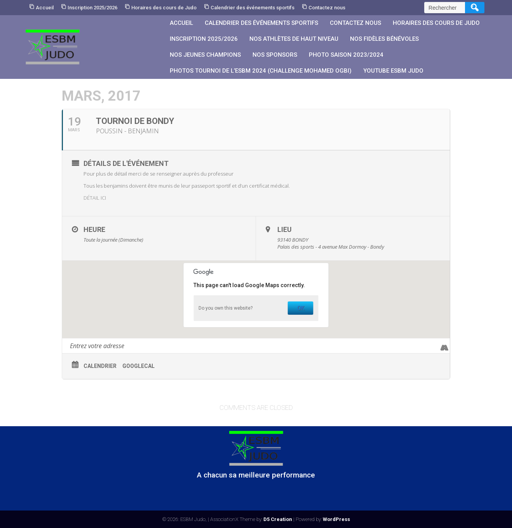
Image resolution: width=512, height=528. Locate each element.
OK (300, 308)
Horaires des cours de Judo (164, 7)
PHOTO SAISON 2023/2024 (346, 54)
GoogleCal (138, 366)
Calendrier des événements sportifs (252, 7)
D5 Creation (277, 519)
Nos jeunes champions (205, 54)
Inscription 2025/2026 (92, 7)
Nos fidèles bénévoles (384, 38)
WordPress (336, 519)
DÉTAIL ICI (95, 197)
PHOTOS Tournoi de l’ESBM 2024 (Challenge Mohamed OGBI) (261, 70)
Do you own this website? (226, 308)
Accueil (45, 7)
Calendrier (100, 366)
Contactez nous (326, 7)
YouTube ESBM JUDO (393, 70)
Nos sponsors (275, 54)
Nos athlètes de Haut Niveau (293, 38)
